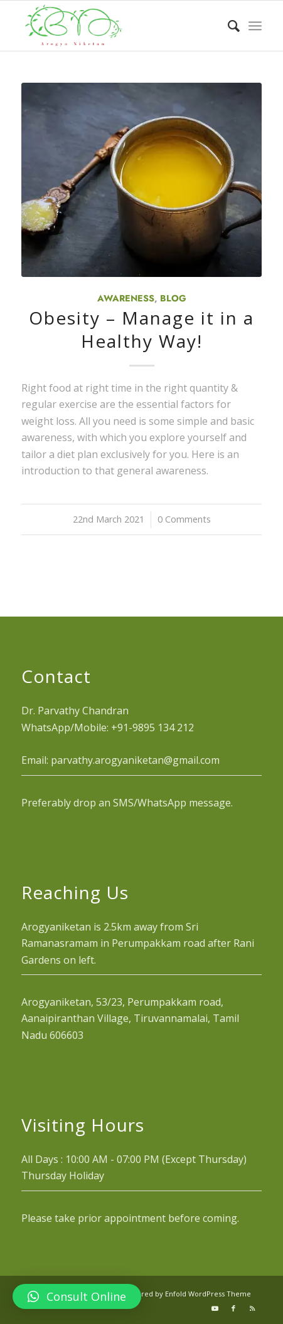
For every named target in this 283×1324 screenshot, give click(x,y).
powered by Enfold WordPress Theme (186, 1293)
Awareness (125, 298)
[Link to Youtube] (214, 1308)
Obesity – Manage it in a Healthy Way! (141, 329)
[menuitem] (227, 26)
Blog (173, 298)
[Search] (227, 26)
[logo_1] (117, 26)
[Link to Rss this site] (252, 1308)
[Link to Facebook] (233, 1308)
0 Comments (184, 519)
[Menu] (255, 26)
